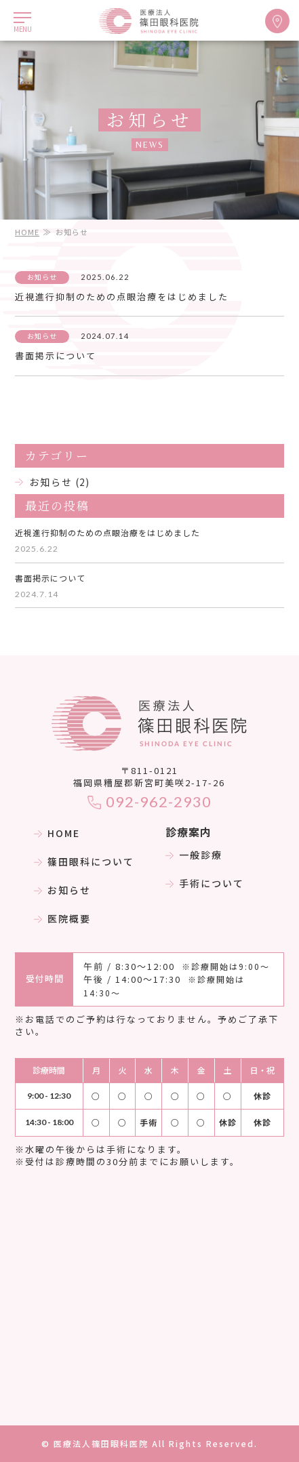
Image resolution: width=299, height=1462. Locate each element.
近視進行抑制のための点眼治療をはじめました (121, 296)
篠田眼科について (84, 861)
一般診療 (193, 854)
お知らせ (51, 482)
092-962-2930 (149, 801)
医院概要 (62, 918)
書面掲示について (55, 355)
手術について (204, 883)
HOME (27, 231)
